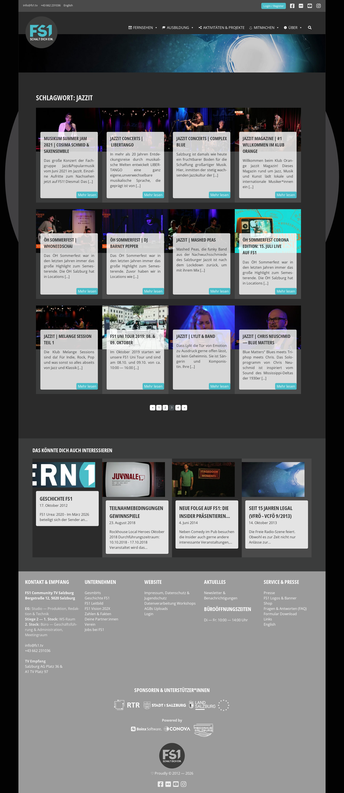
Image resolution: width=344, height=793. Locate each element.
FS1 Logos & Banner (280, 598)
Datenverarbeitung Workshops (170, 603)
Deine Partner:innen (101, 619)
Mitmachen (264, 27)
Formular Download (280, 613)
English (68, 5)
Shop (268, 603)
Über (292, 27)
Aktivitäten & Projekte (224, 27)
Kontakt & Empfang (47, 581)
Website (153, 581)
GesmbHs (93, 592)
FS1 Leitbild (94, 603)
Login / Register (273, 6)
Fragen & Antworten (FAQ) (285, 608)
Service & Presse (281, 581)
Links (268, 619)
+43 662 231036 (51, 5)
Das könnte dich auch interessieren (72, 450)
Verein (90, 624)
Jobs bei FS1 (94, 629)
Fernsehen (143, 27)
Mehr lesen (87, 195)
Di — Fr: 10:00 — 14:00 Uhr (226, 620)
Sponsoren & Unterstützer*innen (172, 690)
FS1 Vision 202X (97, 608)
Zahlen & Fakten (98, 613)
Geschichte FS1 (97, 598)
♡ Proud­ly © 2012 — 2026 (172, 773)
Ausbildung (178, 27)
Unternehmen (100, 581)
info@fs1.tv (30, 5)
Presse (269, 592)
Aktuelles (215, 581)
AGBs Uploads (156, 608)
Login (148, 613)
